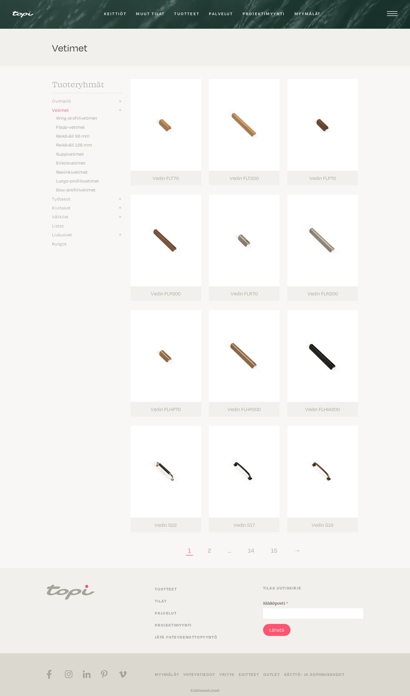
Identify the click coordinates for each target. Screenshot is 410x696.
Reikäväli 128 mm (74, 145)
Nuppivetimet (70, 154)
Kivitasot (61, 207)
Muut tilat (150, 13)
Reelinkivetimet (72, 172)
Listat (58, 226)
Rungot (59, 244)
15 (274, 545)
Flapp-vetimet (70, 127)
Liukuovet (62, 234)
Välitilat (60, 216)
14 (251, 545)
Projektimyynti (264, 13)
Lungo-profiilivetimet (77, 181)
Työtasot (61, 199)
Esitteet (252, 669)
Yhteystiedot (200, 669)
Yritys (228, 669)
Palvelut (221, 13)
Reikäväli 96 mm (73, 136)
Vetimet (60, 110)
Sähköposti (275, 597)
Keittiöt (115, 13)
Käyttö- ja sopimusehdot (319, 669)
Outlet (275, 669)
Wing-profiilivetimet (76, 118)
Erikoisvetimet (71, 163)
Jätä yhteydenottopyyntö (186, 631)
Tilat (161, 595)
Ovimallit (61, 101)
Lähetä (276, 624)
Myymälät (307, 13)
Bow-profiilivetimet (76, 189)
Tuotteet (187, 13)
